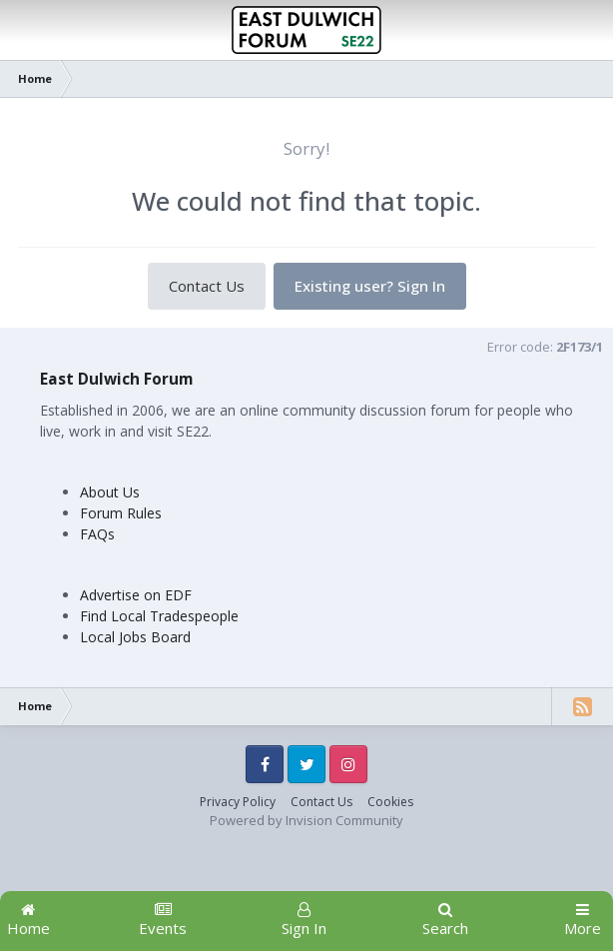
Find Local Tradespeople (159, 615)
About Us (110, 491)
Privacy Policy (238, 801)
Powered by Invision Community (306, 820)
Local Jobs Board (135, 636)
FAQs (97, 533)
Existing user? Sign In (370, 286)
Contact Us (207, 286)
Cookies (390, 801)
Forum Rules (121, 512)
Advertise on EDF (136, 594)
